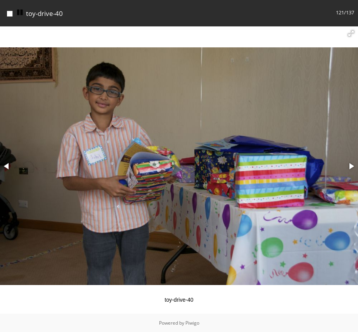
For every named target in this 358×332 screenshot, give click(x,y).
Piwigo (192, 323)
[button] (351, 33)
